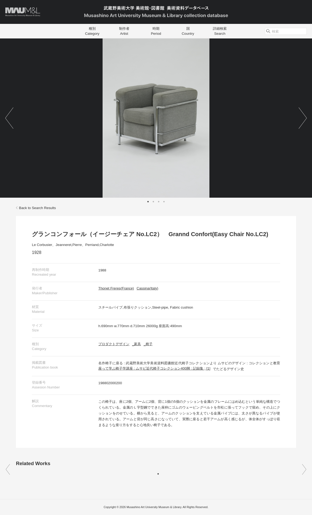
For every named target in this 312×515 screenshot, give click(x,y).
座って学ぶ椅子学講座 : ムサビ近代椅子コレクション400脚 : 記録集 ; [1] (154, 368)
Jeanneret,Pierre (69, 245)
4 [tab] (164, 201)
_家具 (136, 344)
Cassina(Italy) (147, 288)
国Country (188, 31)
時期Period (156, 31)
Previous (9, 118)
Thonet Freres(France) (116, 288)
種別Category (92, 31)
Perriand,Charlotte (99, 245)
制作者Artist (124, 31)
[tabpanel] (156, 118)
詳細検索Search (220, 31)
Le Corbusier (42, 245)
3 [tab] (158, 201)
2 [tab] (153, 201)
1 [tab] (148, 201)
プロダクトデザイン (113, 344)
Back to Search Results (36, 208)
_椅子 (148, 344)
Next (303, 118)
